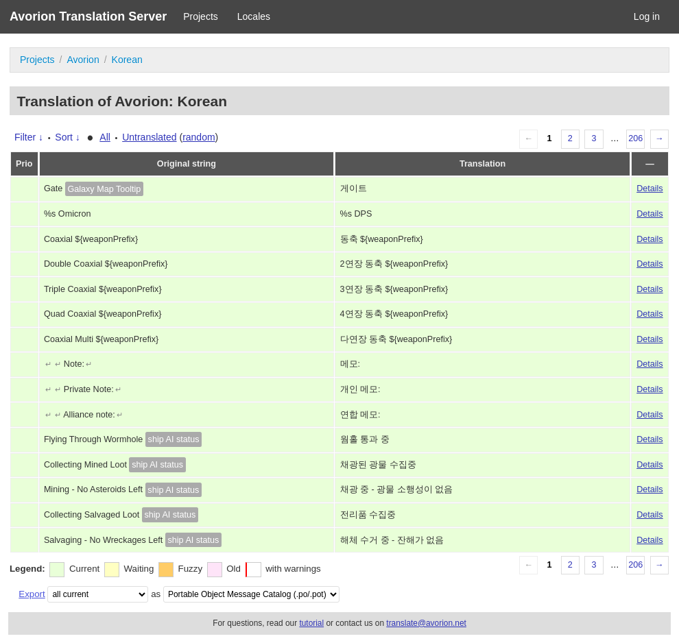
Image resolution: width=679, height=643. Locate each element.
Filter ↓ (28, 137)
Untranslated (149, 137)
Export (32, 594)
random (198, 137)
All (104, 137)
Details (649, 188)
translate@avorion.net (426, 623)
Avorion (83, 59)
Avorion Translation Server (88, 16)
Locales (253, 16)
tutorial (311, 623)
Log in (647, 16)
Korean (127, 59)
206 (635, 138)
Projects (200, 16)
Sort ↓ (67, 137)
